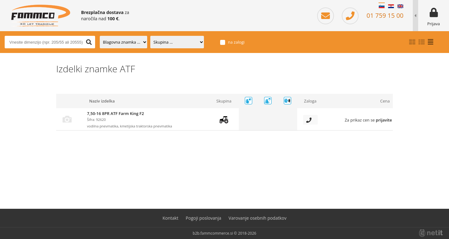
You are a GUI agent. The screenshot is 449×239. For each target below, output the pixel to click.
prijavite (384, 120)
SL (382, 6)
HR (391, 6)
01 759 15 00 (372, 15)
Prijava (433, 23)
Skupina (223, 101)
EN (400, 6)
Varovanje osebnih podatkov (258, 218)
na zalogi (236, 42)
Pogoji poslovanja (203, 218)
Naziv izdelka (102, 101)
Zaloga (310, 101)
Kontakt (170, 218)
